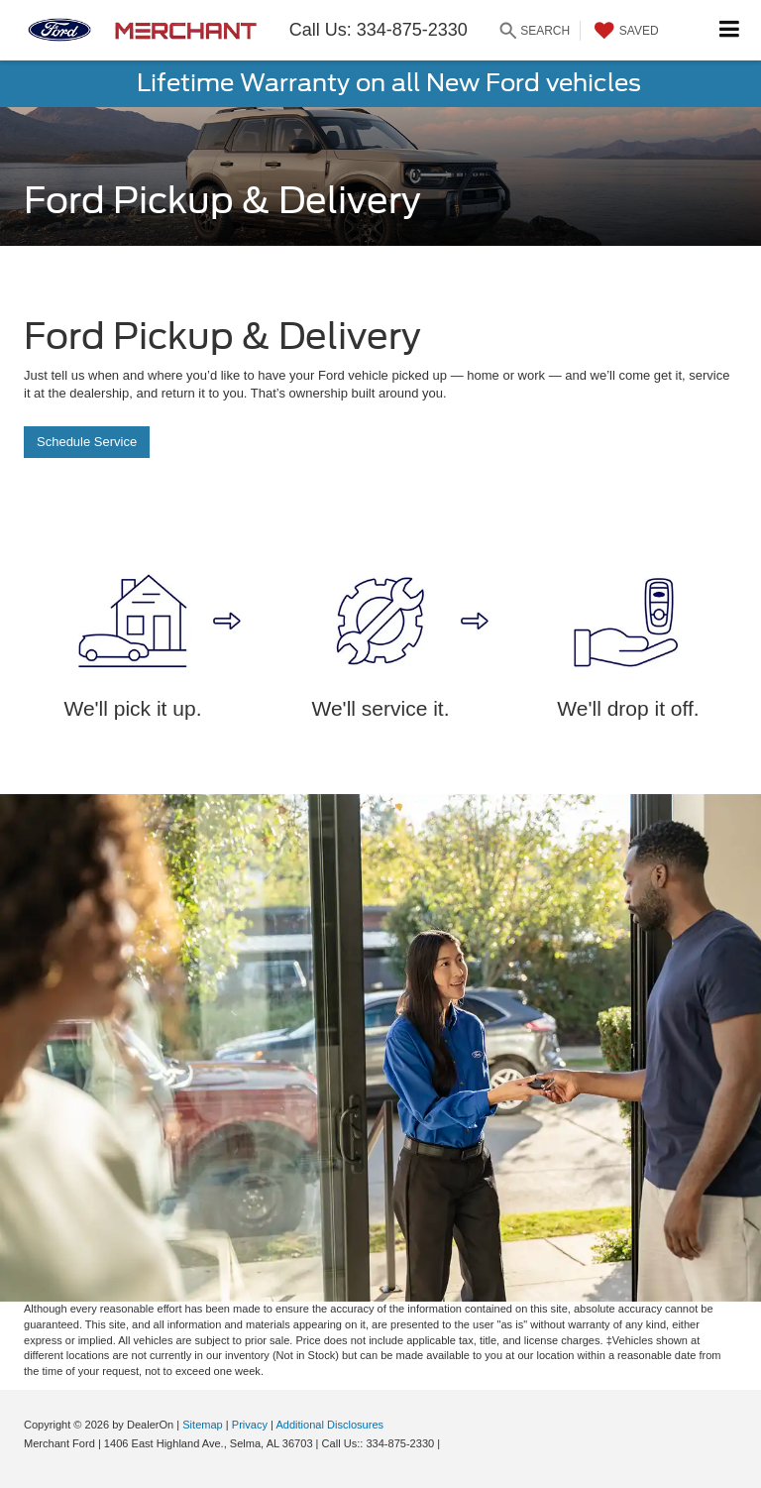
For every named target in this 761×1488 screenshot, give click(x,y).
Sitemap (202, 1425)
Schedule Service (87, 441)
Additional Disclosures (329, 1425)
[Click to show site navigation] (730, 30)
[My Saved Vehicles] (624, 31)
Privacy (250, 1425)
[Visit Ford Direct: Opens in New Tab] (448, 1443)
